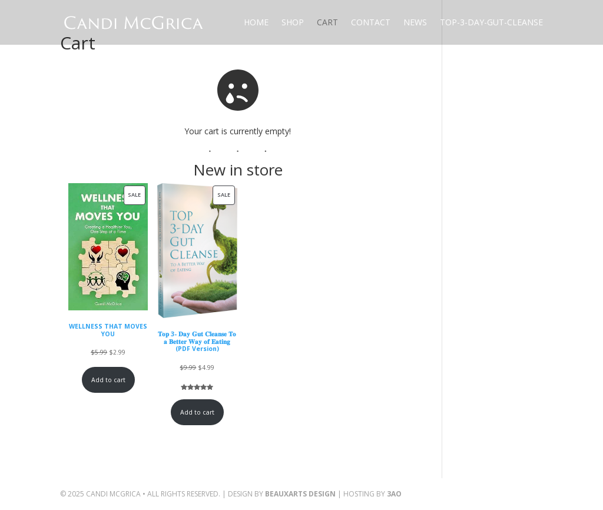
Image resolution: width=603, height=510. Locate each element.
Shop (292, 22)
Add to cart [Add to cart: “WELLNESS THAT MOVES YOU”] (108, 380)
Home (256, 22)
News (415, 22)
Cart (327, 22)
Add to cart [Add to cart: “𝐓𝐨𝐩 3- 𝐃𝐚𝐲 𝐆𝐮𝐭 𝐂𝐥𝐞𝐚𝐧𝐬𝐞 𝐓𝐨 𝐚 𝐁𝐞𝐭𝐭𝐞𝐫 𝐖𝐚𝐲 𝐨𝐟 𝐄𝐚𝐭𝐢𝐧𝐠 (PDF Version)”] (197, 412)
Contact (370, 22)
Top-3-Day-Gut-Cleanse (491, 22)
